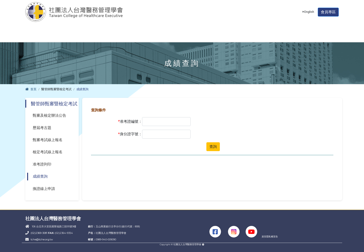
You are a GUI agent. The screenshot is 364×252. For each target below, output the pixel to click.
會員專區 (328, 15)
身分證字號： (130, 134)
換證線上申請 (44, 188)
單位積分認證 (180, 36)
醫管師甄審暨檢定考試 (91, 36)
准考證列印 (42, 164)
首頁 (30, 89)
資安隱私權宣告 (270, 236)
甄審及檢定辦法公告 (49, 115)
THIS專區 (318, 36)
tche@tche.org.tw (42, 239)
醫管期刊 (221, 36)
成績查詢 (40, 176)
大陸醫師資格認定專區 (269, 36)
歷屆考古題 (42, 128)
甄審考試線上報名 (47, 140)
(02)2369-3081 (39, 233)
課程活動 (139, 36)
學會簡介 (42, 36)
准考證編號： (130, 121)
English (308, 15)
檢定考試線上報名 (47, 152)
